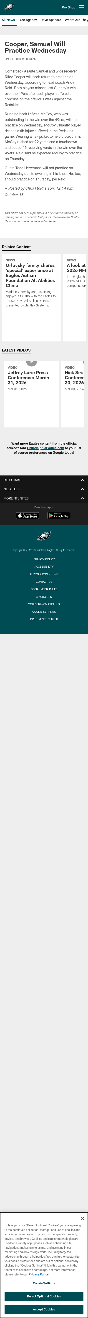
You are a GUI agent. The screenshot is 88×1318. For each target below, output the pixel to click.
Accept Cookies (44, 1309)
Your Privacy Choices (44, 604)
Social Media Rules (44, 589)
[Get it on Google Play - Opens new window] (58, 517)
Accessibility (44, 566)
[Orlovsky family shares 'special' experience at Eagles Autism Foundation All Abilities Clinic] (31, 283)
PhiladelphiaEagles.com (45, 448)
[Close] (83, 1218)
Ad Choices (44, 596)
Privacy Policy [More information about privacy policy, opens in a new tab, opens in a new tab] (39, 1274)
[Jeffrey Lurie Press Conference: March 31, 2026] (31, 379)
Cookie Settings (44, 611)
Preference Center (44, 619)
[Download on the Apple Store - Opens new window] (27, 516)
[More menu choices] (81, 7)
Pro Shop (68, 7)
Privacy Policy (44, 559)
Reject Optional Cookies (44, 1296)
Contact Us (44, 581)
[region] (44, 1265)
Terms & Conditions (44, 574)
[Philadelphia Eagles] (44, 537)
